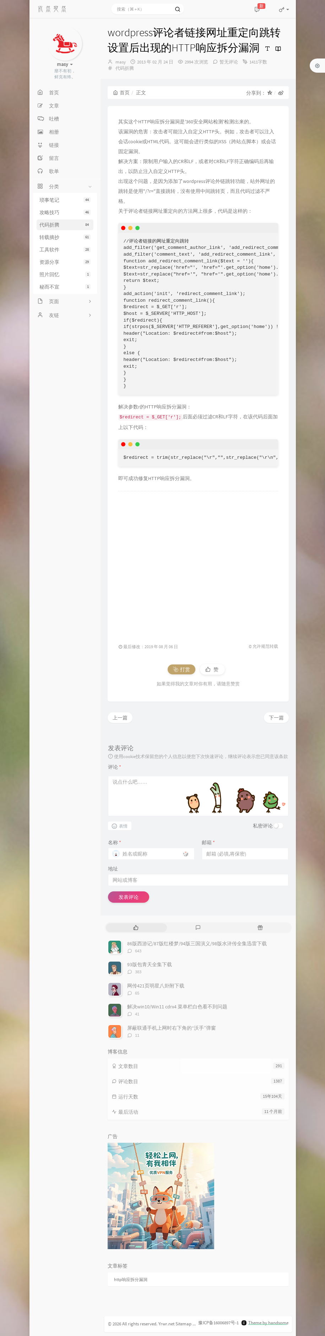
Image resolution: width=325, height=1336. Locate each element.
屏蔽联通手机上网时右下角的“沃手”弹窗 (171, 1028)
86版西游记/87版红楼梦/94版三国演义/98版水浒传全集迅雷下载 (197, 943)
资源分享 (65, 262)
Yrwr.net (166, 1323)
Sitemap (183, 1323)
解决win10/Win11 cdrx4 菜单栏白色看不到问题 (177, 1006)
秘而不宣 (65, 287)
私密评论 (263, 826)
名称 (114, 842)
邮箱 (208, 842)
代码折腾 (65, 225)
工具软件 (65, 249)
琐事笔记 (65, 200)
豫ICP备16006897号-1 (218, 1323)
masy (120, 62)
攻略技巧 (65, 212)
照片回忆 (65, 274)
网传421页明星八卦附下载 (155, 985)
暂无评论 (229, 62)
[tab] (136, 928)
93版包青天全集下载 (149, 964)
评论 (114, 767)
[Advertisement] (198, 564)
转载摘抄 (65, 237)
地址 (113, 868)
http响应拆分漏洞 (130, 1279)
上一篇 (120, 717)
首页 (121, 92)
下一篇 (276, 717)
